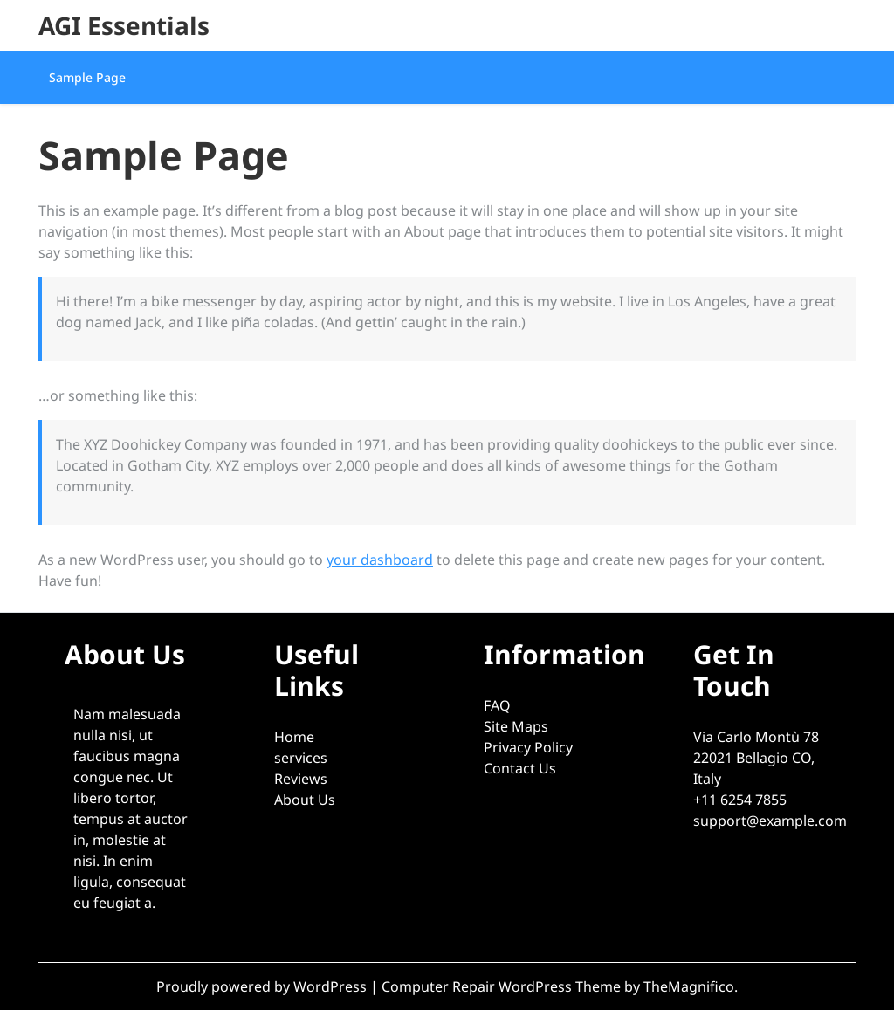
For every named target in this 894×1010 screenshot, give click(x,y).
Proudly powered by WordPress (263, 986)
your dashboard (380, 559)
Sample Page (87, 77)
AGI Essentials (124, 25)
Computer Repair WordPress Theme (503, 986)
